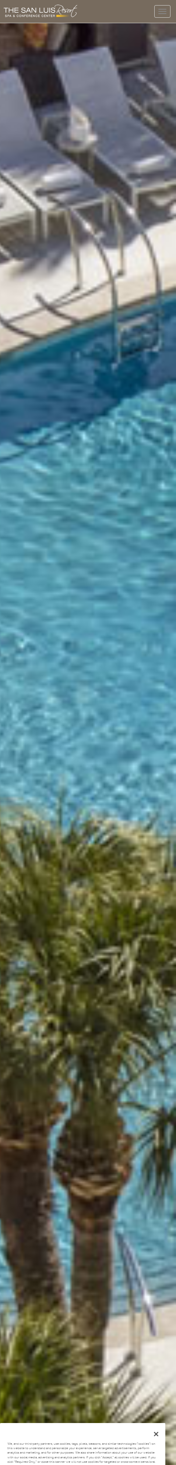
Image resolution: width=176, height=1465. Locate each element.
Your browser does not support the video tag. (88, 732)
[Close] (156, 1440)
